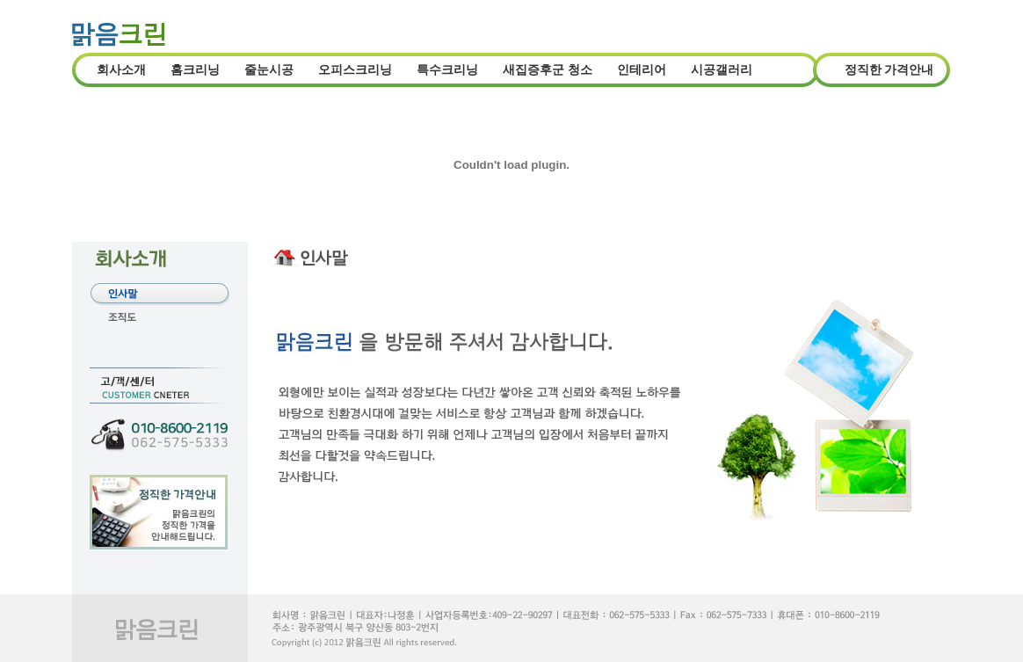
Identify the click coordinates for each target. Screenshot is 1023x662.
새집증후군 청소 (547, 69)
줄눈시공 (269, 69)
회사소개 (121, 69)
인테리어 (641, 69)
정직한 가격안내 (889, 69)
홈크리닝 (195, 69)
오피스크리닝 (355, 69)
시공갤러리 (721, 69)
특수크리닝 (447, 69)
